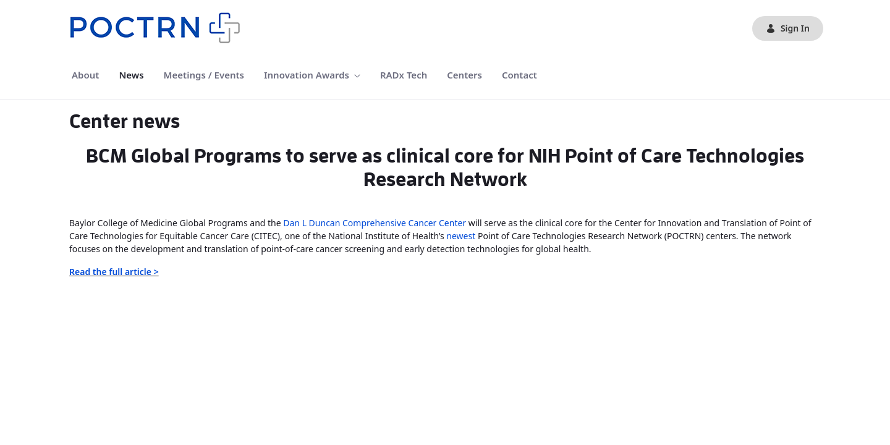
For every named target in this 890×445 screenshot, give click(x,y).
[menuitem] (85, 75)
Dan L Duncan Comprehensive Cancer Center (374, 223)
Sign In (788, 28)
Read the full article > (114, 272)
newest (460, 236)
